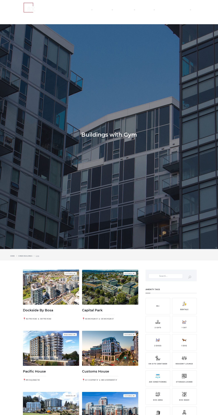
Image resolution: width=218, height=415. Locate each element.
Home (12, 256)
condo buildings (25, 256)
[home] (40, 7)
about (68, 10)
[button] (87, 10)
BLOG (167, 10)
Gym (37, 256)
